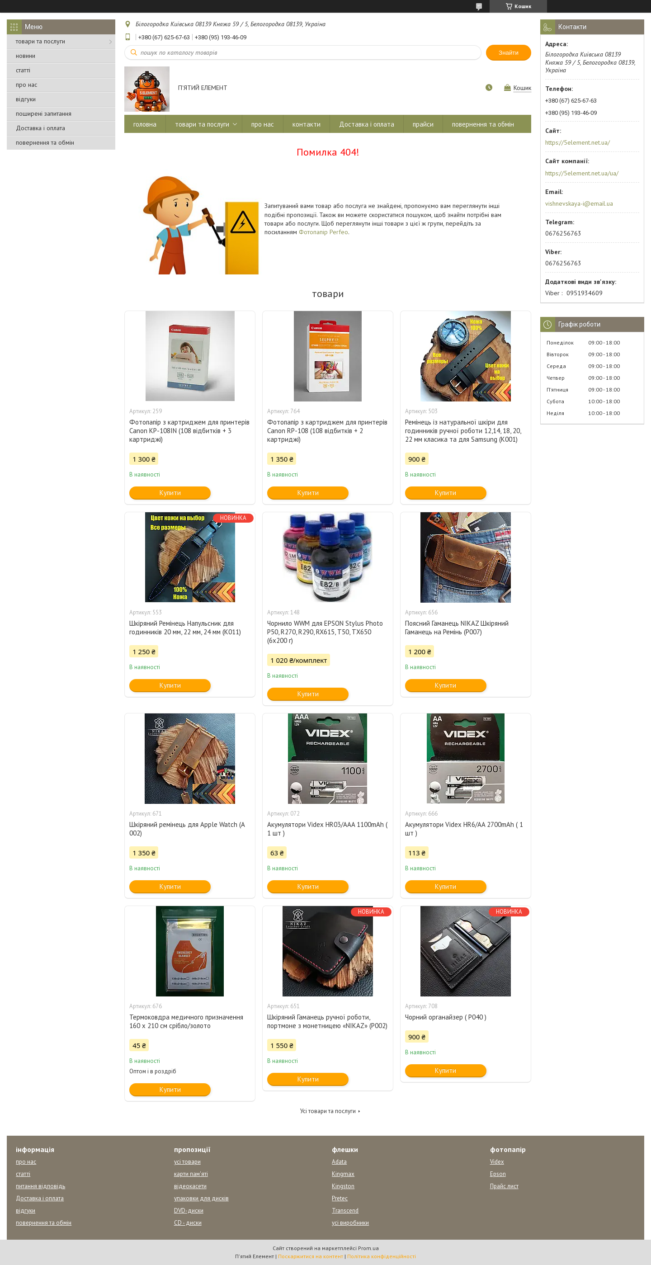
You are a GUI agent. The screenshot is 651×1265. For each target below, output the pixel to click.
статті (23, 70)
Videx (497, 1162)
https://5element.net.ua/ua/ (581, 173)
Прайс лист (504, 1186)
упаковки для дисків (201, 1198)
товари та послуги (40, 41)
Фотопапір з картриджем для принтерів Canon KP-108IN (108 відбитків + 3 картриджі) (189, 431)
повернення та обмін (45, 142)
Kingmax (343, 1174)
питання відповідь (40, 1186)
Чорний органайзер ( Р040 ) (445, 1017)
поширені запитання (43, 113)
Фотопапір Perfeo (323, 232)
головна (144, 124)
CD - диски (188, 1223)
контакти (306, 124)
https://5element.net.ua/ (577, 142)
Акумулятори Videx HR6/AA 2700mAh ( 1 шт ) (464, 828)
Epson (498, 1174)
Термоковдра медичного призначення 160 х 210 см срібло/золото (186, 1021)
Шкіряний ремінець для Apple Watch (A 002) (187, 828)
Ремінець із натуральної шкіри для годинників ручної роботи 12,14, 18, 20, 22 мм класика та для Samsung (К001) (463, 431)
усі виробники (350, 1223)
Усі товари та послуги (328, 1111)
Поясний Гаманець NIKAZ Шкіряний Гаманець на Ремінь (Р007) (457, 627)
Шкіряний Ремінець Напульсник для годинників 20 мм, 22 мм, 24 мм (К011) (185, 627)
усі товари (187, 1162)
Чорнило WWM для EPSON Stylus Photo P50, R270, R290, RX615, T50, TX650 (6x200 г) (325, 632)
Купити (170, 492)
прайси (423, 124)
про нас (26, 84)
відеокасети (190, 1186)
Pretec (340, 1198)
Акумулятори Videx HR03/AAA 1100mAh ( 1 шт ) (327, 828)
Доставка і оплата (40, 128)
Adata (339, 1162)
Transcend (345, 1210)
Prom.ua (368, 1248)
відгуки (26, 99)
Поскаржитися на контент (310, 1256)
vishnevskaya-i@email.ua (579, 203)
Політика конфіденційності (381, 1256)
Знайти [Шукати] (509, 52)
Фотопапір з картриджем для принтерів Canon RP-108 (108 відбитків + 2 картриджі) (327, 431)
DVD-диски (188, 1210)
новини (25, 56)
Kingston (343, 1186)
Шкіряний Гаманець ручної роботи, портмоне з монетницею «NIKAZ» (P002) (327, 1021)
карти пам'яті (191, 1174)
